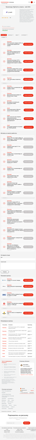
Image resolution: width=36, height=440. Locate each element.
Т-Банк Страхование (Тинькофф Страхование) (8, 396)
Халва (12, 400)
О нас (7, 429)
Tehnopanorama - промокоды (6, 411)
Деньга (10, 405)
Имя (1, 257)
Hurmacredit (4, 408)
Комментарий (3, 261)
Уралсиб (9, 403)
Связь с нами (19, 429)
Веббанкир (4, 400)
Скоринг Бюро (4, 405)
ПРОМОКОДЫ (7, 2)
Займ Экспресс (10, 401)
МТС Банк (4, 401)
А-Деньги (13, 406)
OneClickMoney (10, 398)
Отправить (5, 271)
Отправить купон (19, 430)
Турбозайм (4, 398)
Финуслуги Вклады (5, 406)
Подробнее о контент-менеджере (27, 374)
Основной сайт (4, 3)
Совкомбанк (10, 408)
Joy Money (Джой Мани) (6, 394)
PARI (9, 400)
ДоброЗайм (4, 403)
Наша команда (7, 430)
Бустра (15, 405)
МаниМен (3, 392)
